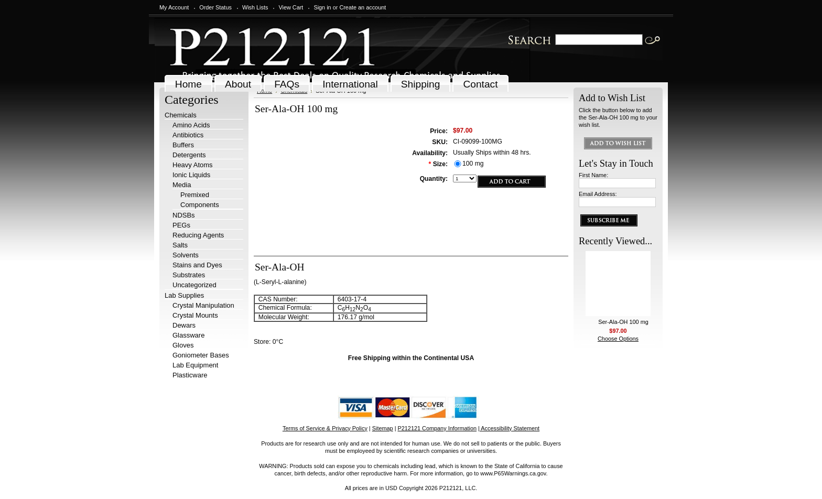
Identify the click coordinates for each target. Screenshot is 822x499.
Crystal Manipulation (203, 305)
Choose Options (618, 338)
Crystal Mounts (195, 315)
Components (199, 205)
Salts (180, 245)
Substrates (188, 275)
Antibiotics (187, 135)
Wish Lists (255, 7)
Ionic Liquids (191, 175)
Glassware (188, 335)
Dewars (184, 325)
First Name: (593, 175)
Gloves (182, 345)
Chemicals (181, 115)
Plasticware (189, 375)
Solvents (185, 255)
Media (181, 185)
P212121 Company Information (437, 428)
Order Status (215, 7)
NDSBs (183, 215)
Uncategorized (194, 285)
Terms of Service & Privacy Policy (325, 428)
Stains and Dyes (197, 265)
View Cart (290, 7)
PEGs (181, 225)
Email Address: (598, 194)
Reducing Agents (198, 235)
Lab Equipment (195, 365)
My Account (174, 7)
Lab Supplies (184, 295)
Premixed (194, 195)
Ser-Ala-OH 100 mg (623, 322)
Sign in (322, 7)
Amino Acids (191, 125)
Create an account (362, 7)
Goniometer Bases (200, 355)
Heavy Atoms (192, 165)
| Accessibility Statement (508, 428)
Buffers (183, 145)
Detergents (189, 155)
